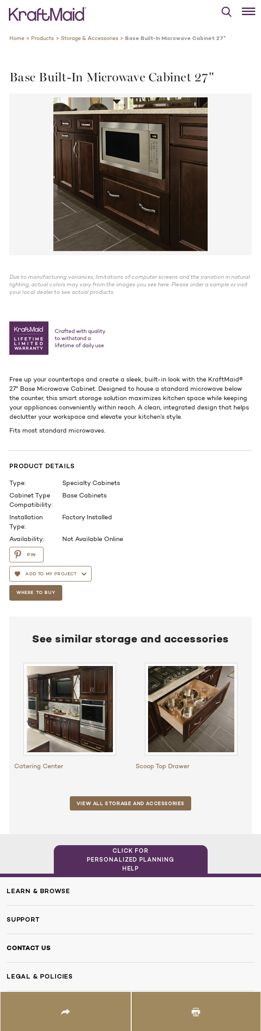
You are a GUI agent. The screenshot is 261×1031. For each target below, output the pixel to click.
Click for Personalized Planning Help (130, 859)
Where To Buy (37, 592)
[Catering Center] (69, 709)
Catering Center (38, 766)
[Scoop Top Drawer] (191, 709)
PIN (24, 554)
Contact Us (29, 948)
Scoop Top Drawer (162, 766)
